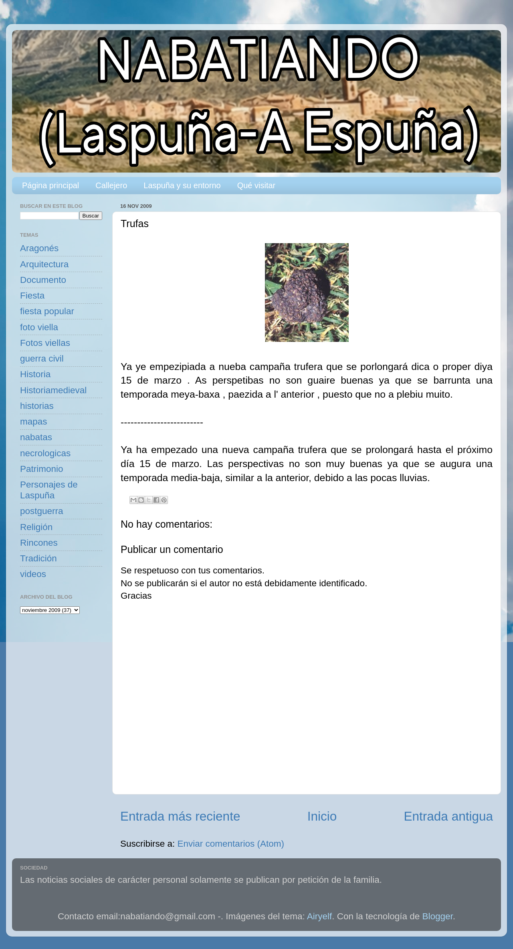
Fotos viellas (45, 343)
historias (37, 406)
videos (33, 574)
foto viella (39, 327)
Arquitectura (44, 264)
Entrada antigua (448, 816)
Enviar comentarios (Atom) (231, 844)
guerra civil (42, 359)
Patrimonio (41, 469)
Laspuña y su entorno (181, 185)
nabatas (36, 437)
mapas (33, 422)
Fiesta (32, 296)
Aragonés (39, 248)
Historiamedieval (53, 390)
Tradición (38, 558)
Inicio (322, 816)
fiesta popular (47, 311)
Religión (36, 527)
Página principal (50, 185)
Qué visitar (256, 185)
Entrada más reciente (180, 816)
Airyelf (319, 916)
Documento (43, 280)
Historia (35, 374)
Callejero (111, 185)
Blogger (437, 916)
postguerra (41, 511)
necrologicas (45, 453)
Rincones (39, 543)
